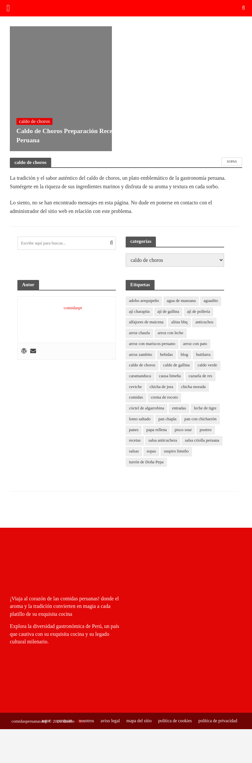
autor (43, 720)
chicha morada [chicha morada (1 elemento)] (193, 387)
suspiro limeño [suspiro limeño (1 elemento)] (176, 452)
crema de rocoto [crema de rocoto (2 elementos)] (164, 398)
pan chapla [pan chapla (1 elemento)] (168, 419)
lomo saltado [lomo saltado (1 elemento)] (140, 419)
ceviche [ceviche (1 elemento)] (135, 387)
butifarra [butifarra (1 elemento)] (204, 354)
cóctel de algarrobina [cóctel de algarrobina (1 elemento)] (147, 408)
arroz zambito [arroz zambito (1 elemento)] (141, 354)
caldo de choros (34, 120)
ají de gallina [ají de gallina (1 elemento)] (169, 311)
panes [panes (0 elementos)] (134, 430)
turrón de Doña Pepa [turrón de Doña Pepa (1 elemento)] (146, 463)
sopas (232, 161)
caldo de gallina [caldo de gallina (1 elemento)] (176, 365)
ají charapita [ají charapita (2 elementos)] (139, 311)
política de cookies (174, 720)
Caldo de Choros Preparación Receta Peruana (60, 135)
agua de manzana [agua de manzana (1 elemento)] (182, 300)
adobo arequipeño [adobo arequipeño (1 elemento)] (144, 300)
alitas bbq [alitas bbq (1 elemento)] (180, 322)
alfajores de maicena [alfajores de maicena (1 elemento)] (146, 322)
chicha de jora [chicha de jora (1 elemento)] (162, 387)
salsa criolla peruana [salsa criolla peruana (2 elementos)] (202, 441)
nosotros (84, 720)
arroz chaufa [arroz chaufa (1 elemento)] (139, 333)
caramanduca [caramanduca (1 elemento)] (140, 376)
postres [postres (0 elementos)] (206, 430)
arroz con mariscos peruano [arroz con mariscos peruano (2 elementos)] (152, 344)
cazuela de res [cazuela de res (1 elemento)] (201, 376)
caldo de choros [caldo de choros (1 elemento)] (142, 365)
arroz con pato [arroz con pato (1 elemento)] (196, 344)
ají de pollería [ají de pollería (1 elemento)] (199, 311)
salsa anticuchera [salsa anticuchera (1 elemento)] (163, 441)
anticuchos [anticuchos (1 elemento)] (205, 322)
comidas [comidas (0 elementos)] (136, 398)
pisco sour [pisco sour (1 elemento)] (184, 430)
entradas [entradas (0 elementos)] (180, 408)
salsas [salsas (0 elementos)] (134, 452)
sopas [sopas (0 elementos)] (151, 452)
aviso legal (108, 720)
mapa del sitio (137, 720)
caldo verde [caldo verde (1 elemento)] (208, 365)
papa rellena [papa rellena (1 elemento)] (157, 430)
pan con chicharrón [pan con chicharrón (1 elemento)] (201, 419)
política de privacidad (217, 720)
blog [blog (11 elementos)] (185, 354)
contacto (62, 720)
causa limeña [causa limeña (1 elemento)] (170, 376)
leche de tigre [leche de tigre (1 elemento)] (206, 408)
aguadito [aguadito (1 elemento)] (211, 300)
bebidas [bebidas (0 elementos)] (167, 354)
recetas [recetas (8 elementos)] (135, 441)
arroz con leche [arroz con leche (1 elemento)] (171, 333)
